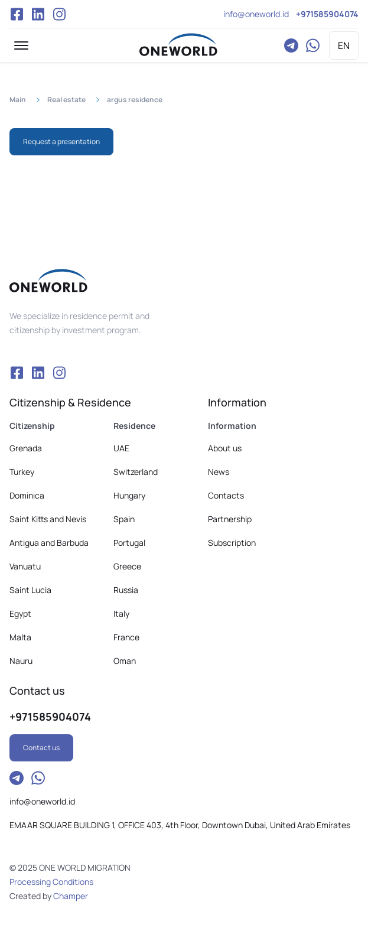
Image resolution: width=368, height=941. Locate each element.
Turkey (21, 471)
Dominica (26, 495)
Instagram (59, 14)
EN (344, 45)
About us (225, 448)
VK (38, 14)
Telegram (291, 45)
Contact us (41, 748)
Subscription (232, 542)
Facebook (16, 14)
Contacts (226, 495)
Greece (127, 566)
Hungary (129, 495)
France (126, 637)
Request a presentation (61, 141)
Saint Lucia (30, 589)
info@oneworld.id (256, 13)
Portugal (129, 542)
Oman (124, 660)
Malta (20, 637)
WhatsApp (312, 45)
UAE (121, 448)
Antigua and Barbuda (49, 542)
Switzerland (135, 471)
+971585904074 (327, 13)
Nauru (20, 660)
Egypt (20, 613)
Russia (125, 589)
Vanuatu (25, 566)
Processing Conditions (51, 881)
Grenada (25, 448)
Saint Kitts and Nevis (47, 519)
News (218, 471)
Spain (124, 519)
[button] (21, 45)
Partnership (230, 519)
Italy (121, 613)
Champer (70, 895)
